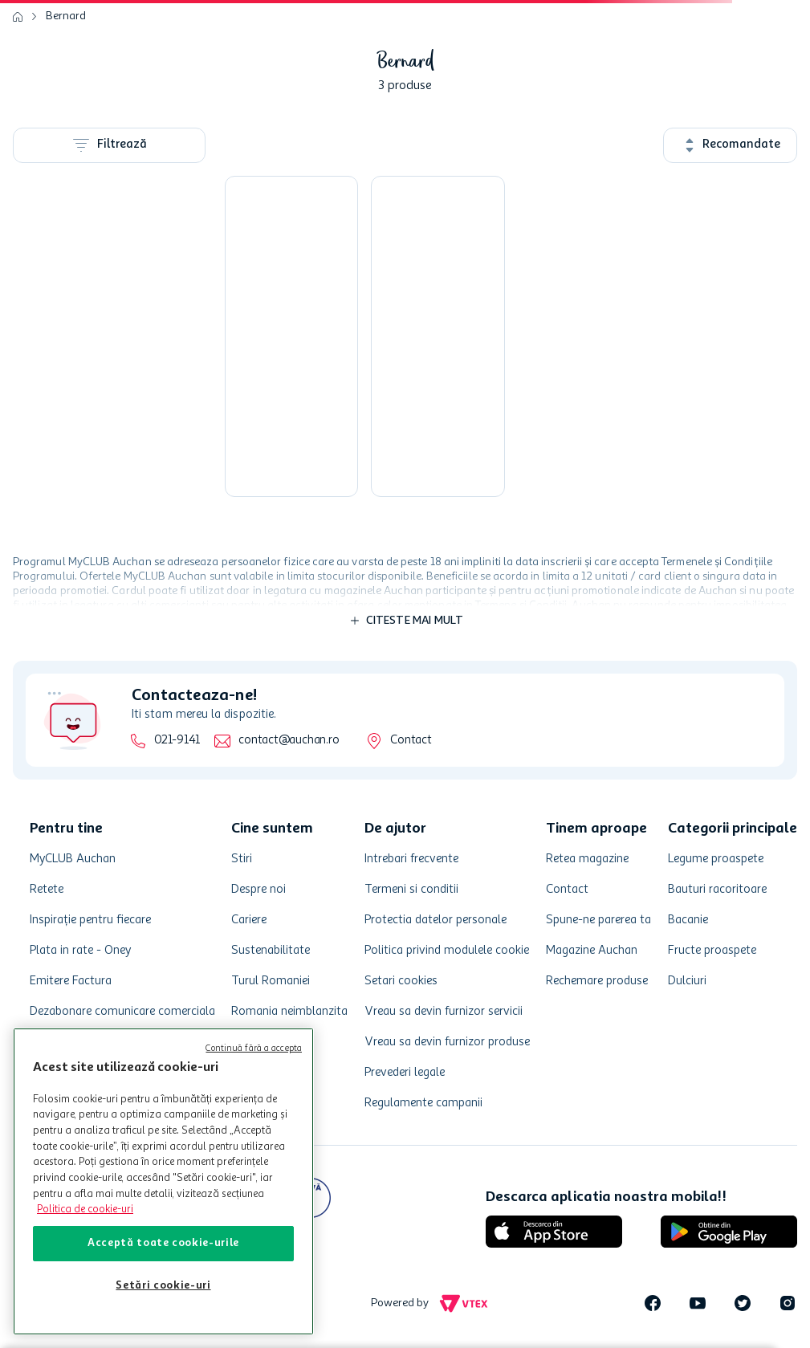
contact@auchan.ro (288, 741)
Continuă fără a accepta (254, 1049)
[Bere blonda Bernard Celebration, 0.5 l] (291, 336)
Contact (410, 741)
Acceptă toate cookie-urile (163, 1243)
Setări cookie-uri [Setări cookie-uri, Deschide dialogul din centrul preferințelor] (163, 1286)
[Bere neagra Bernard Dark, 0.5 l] (437, 336)
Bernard (66, 16)
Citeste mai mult (415, 620)
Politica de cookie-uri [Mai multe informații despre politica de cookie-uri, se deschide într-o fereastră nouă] (85, 1209)
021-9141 (177, 741)
